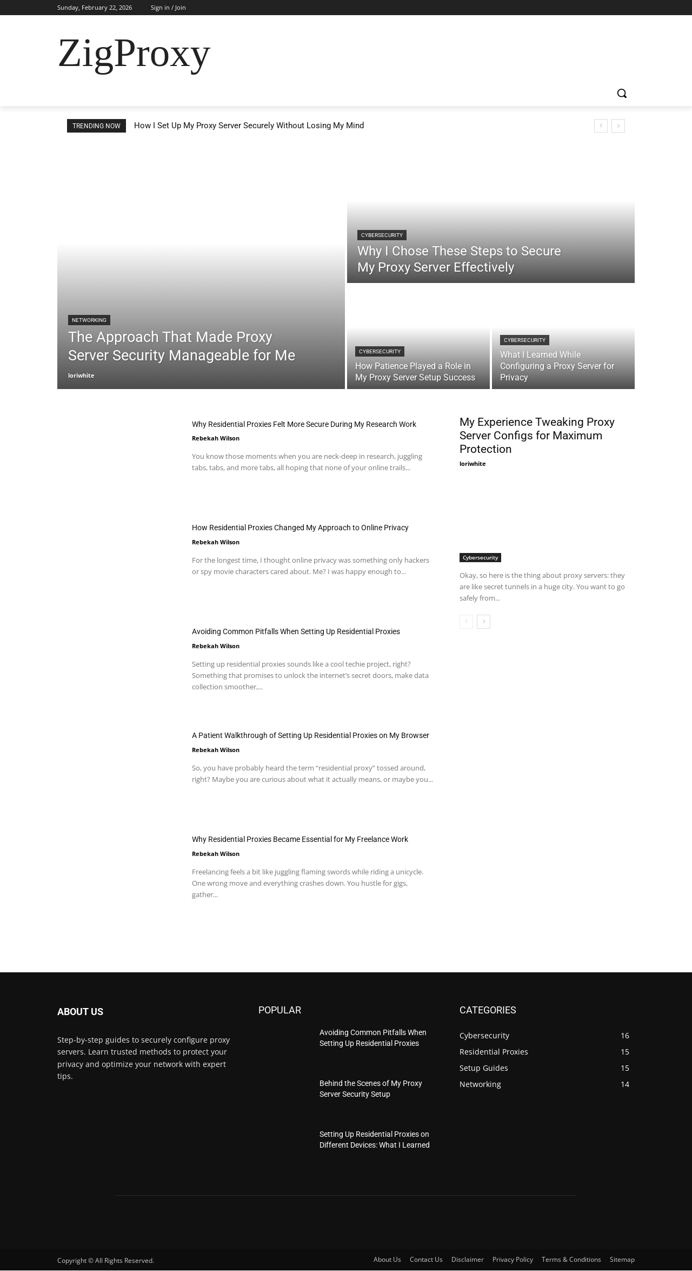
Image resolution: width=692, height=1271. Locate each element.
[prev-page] (466, 622)
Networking (89, 320)
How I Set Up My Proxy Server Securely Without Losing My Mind (249, 125)
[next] (618, 126)
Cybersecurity (382, 235)
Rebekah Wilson (215, 454)
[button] (622, 93)
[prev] (601, 126)
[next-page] (483, 622)
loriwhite (473, 463)
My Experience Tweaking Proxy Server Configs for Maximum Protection (537, 436)
